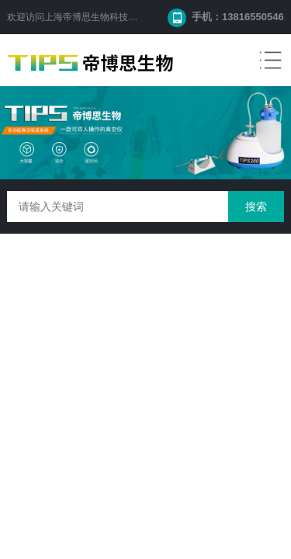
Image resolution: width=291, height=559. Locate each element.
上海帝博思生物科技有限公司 (104, 17)
